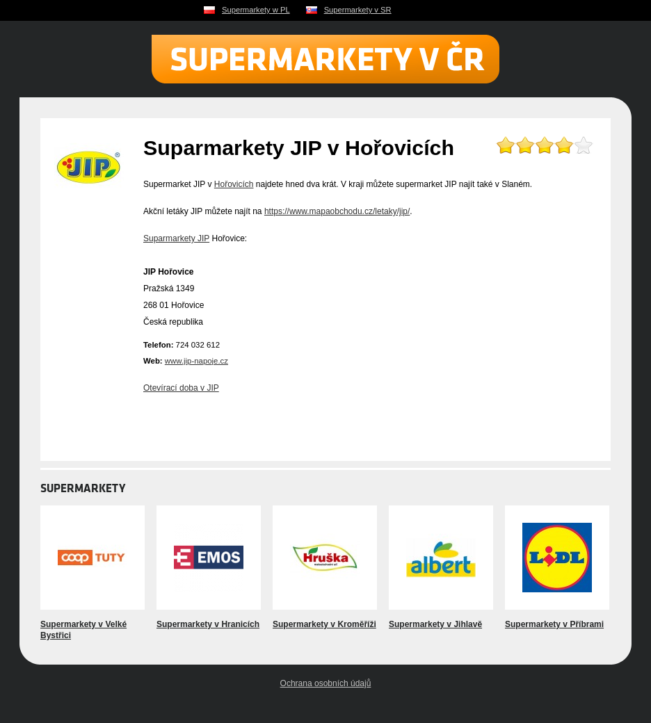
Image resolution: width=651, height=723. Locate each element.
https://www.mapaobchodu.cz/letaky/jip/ (337, 211)
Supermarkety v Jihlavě (435, 624)
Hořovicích (234, 184)
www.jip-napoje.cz (196, 361)
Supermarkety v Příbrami (554, 624)
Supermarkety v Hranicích (207, 624)
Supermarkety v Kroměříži (324, 624)
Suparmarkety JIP (176, 238)
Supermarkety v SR (358, 10)
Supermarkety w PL (256, 10)
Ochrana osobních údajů (325, 683)
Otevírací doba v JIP (181, 388)
